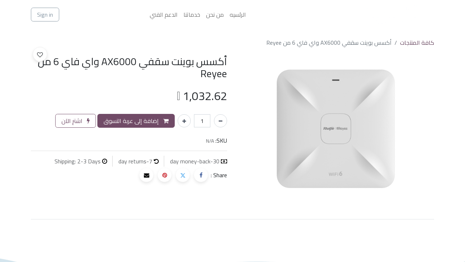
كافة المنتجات (417, 42)
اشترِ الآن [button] (75, 120)
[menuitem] (238, 14)
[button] (40, 54)
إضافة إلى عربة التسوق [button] (136, 120)
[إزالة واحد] (220, 120)
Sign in (45, 14)
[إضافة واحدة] (184, 120)
